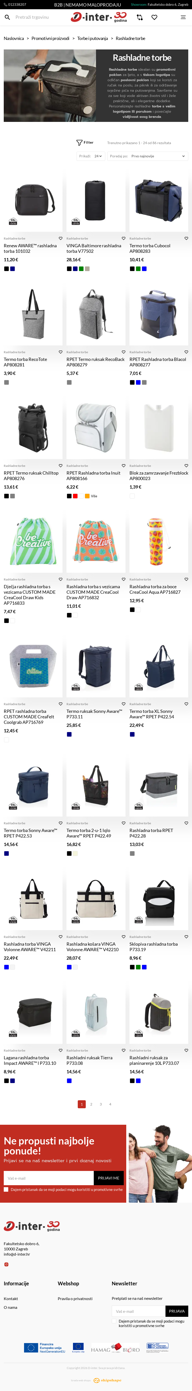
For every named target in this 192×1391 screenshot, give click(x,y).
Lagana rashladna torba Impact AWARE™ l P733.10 (30, 1060)
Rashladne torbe (14, 238)
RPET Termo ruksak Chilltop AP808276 (31, 475)
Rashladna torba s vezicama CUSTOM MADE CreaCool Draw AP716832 (93, 592)
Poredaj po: (119, 156)
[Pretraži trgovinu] (7, 19)
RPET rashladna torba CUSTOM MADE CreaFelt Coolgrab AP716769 (29, 716)
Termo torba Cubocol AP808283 (150, 248)
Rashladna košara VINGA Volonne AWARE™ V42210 (92, 946)
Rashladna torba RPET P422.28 (151, 833)
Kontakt (11, 1298)
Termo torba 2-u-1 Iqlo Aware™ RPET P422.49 (88, 833)
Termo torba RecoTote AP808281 (25, 361)
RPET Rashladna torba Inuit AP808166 (93, 475)
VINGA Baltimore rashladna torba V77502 (93, 248)
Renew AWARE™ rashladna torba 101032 (30, 248)
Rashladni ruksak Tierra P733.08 (89, 1060)
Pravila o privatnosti (75, 1298)
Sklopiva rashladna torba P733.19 (154, 946)
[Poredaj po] (158, 156)
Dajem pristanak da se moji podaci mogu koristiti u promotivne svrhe (63, 1189)
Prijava (176, 1311)
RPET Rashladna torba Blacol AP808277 (158, 361)
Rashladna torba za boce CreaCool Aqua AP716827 (155, 589)
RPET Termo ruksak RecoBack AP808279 (95, 361)
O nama (10, 1307)
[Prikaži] (98, 156)
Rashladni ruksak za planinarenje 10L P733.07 (154, 1060)
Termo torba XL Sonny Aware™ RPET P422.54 (152, 713)
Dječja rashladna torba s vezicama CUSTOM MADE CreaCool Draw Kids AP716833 (30, 595)
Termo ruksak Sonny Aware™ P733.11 (94, 713)
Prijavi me (108, 1177)
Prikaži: (85, 156)
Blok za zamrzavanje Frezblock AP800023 (159, 475)
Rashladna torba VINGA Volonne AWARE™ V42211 (30, 946)
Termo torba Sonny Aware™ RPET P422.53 (30, 833)
